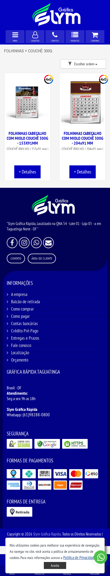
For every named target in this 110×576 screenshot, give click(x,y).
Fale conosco (21, 345)
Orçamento (19, 360)
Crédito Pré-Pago (24, 331)
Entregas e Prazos (25, 338)
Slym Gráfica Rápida (47, 534)
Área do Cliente (41, 258)
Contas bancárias (24, 323)
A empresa (19, 294)
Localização (20, 353)
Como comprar (22, 309)
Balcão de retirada (25, 302)
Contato (15, 258)
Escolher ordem (82, 64)
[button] (80, 557)
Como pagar (20, 316)
